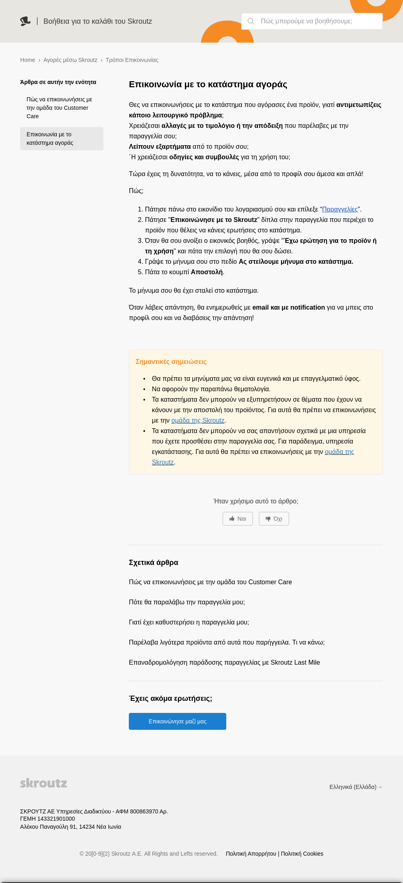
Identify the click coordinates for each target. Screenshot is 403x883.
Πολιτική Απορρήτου (252, 853)
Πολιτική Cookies (302, 853)
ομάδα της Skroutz (198, 420)
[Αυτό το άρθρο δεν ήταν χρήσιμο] (274, 519)
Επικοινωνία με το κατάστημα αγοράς (50, 138)
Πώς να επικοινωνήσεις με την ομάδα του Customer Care (59, 107)
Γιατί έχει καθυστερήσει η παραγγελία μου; (189, 622)
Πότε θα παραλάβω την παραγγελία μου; (187, 602)
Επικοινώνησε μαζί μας (178, 721)
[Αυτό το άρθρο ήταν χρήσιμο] (238, 519)
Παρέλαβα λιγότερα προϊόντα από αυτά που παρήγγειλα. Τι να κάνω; (226, 642)
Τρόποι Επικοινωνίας (131, 60)
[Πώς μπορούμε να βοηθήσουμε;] (312, 21)
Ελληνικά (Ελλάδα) (356, 787)
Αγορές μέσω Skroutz (70, 60)
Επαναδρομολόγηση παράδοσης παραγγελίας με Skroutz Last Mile (224, 662)
